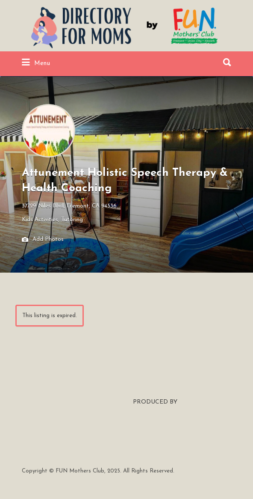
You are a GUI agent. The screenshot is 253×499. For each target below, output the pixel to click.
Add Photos (43, 240)
